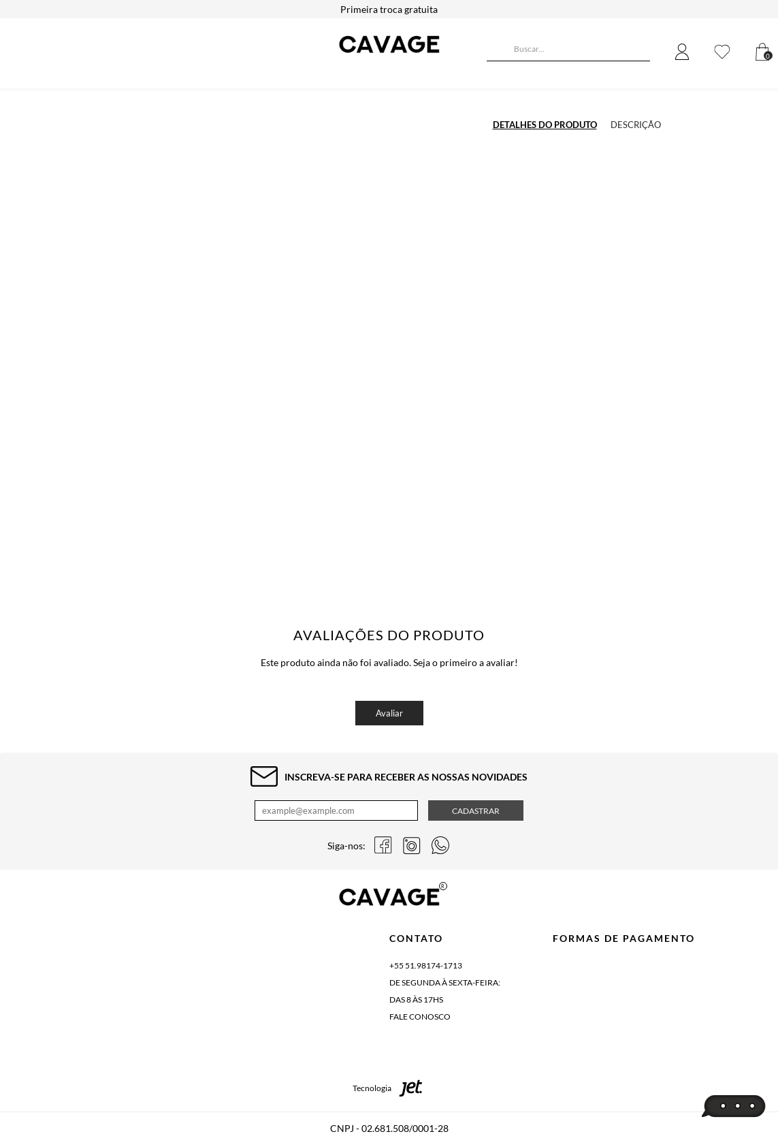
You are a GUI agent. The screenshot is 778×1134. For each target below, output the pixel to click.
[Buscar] (497, 50)
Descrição (636, 124)
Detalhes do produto (545, 124)
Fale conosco (420, 1016)
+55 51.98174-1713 (425, 965)
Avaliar (389, 713)
